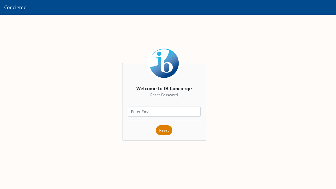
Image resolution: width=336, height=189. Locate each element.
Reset (164, 130)
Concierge (15, 7)
